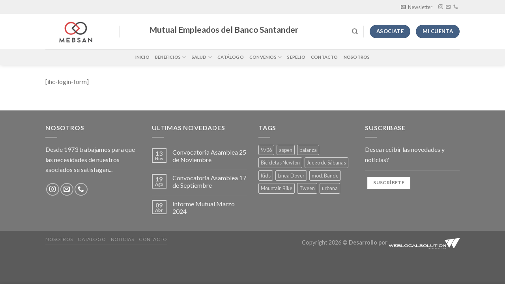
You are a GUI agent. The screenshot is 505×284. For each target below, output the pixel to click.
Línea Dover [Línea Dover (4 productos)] (291, 175)
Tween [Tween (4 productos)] (307, 188)
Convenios (265, 57)
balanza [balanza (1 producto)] (308, 150)
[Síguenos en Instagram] (440, 7)
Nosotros (357, 57)
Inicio (142, 57)
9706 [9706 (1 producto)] (266, 150)
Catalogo (92, 239)
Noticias (122, 239)
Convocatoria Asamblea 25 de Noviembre (209, 155)
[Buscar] (355, 31)
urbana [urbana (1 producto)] (330, 188)
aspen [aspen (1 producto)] (285, 150)
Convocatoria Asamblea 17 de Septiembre (209, 181)
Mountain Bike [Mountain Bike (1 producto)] (276, 188)
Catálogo (230, 57)
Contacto (324, 57)
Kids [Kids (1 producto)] (266, 175)
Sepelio (296, 57)
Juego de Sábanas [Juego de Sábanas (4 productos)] (326, 162)
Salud (202, 57)
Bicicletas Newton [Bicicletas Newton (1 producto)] (280, 162)
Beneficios (170, 57)
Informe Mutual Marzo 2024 (203, 207)
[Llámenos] (455, 7)
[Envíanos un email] (448, 7)
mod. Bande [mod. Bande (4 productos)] (325, 175)
